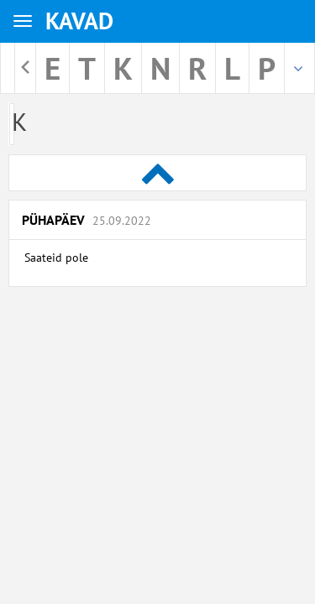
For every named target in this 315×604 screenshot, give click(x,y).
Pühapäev (86, 219)
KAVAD (79, 20)
